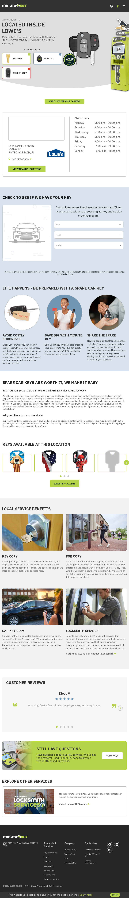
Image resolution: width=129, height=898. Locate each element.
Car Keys (47, 861)
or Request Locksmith (100, 653)
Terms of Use (69, 854)
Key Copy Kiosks (51, 853)
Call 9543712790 (76, 653)
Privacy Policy (70, 849)
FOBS (46, 857)
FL (19, 20)
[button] (111, 6)
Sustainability (70, 863)
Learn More (86, 894)
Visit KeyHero (49, 875)
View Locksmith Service (73, 804)
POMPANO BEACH (9, 20)
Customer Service (51, 879)
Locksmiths (49, 866)
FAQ (66, 858)
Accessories (49, 870)
